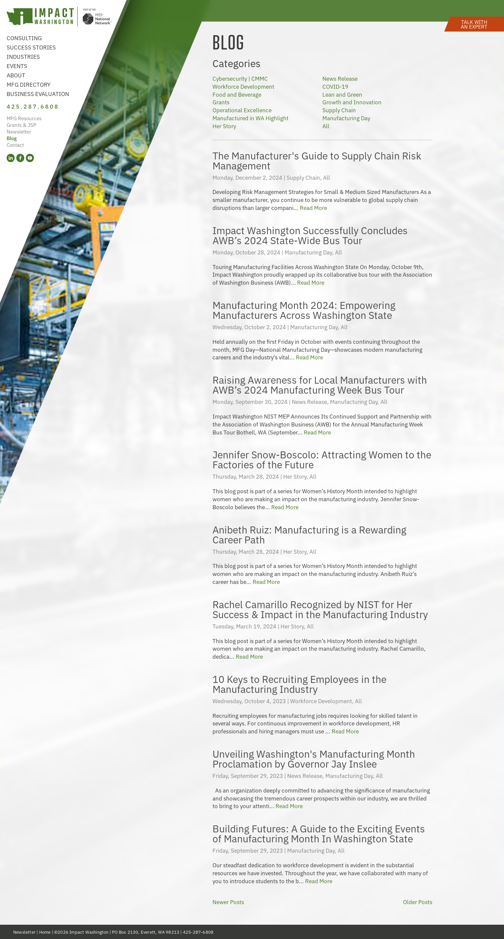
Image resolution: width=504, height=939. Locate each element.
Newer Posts (228, 902)
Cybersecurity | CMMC (240, 78)
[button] (474, 24)
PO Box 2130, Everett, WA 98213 (145, 932)
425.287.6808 (33, 106)
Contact (15, 144)
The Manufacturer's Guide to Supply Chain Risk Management (316, 160)
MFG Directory (28, 84)
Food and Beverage (236, 94)
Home (45, 932)
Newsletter (19, 131)
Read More (313, 207)
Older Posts (417, 902)
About (16, 75)
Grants (220, 102)
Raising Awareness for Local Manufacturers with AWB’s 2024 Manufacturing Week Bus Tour (319, 384)
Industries (23, 56)
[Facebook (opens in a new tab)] (20, 158)
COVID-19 (335, 86)
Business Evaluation (38, 93)
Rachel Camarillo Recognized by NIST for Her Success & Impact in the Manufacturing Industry (320, 609)
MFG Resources (24, 118)
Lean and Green (342, 94)
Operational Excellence (242, 110)
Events (17, 65)
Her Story (224, 126)
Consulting (24, 38)
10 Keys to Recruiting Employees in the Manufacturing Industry (299, 683)
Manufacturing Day (346, 118)
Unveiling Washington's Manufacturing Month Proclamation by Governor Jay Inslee (313, 758)
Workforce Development (243, 86)
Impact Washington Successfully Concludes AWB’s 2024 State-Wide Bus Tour (310, 235)
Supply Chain (339, 110)
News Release (340, 78)
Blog (12, 138)
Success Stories (31, 47)
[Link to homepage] (59, 17)
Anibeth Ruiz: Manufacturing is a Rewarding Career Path (309, 534)
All (325, 126)
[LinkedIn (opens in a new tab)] (11, 158)
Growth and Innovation (351, 102)
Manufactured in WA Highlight (250, 118)
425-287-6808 (198, 932)
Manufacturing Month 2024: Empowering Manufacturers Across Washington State (303, 309)
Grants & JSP (21, 124)
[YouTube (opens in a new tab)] (30, 158)
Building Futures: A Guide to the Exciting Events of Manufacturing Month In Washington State (318, 833)
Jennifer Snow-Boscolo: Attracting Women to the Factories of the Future (321, 459)
